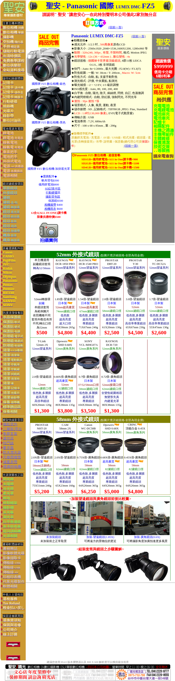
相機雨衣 (50, 208)
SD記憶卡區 (52, 188)
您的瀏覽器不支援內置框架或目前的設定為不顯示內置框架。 (100, 416)
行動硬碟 (52, 192)
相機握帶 (50, 204)
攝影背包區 (53, 196)
